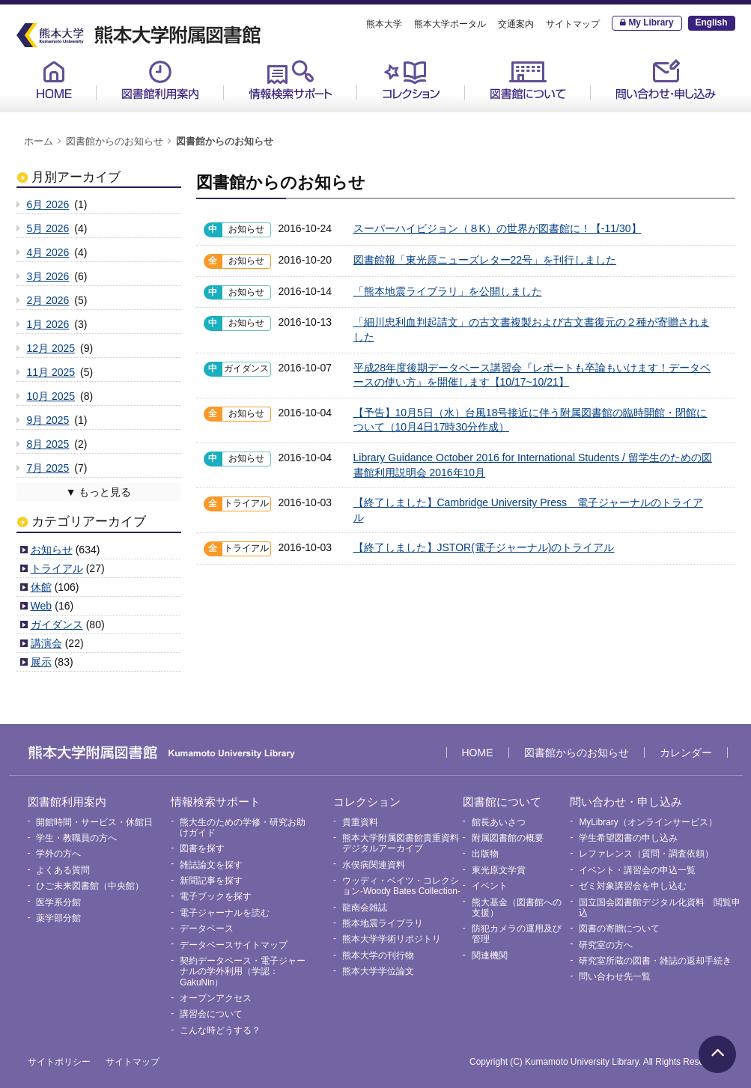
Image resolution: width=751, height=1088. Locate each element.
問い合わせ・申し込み (666, 79)
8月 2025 (48, 444)
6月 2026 (48, 204)
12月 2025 (51, 348)
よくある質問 (63, 870)
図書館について (528, 79)
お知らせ (52, 550)
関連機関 (490, 955)
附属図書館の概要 (508, 838)
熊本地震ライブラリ (382, 923)
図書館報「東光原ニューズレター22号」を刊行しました (485, 260)
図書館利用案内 (160, 79)
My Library (650, 22)
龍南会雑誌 (364, 907)
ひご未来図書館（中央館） (90, 886)
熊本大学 (384, 24)
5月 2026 (48, 228)
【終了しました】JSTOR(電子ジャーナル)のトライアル (484, 547)
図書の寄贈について (619, 928)
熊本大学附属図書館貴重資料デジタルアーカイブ (400, 843)
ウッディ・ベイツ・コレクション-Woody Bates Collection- (401, 885)
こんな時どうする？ (220, 1030)
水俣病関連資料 (373, 865)
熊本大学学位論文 (378, 971)
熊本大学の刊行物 (378, 955)
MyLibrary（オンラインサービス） (648, 822)
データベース (207, 928)
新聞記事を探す (211, 880)
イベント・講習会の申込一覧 (637, 870)
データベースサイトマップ (234, 945)
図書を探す (202, 848)
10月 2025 (51, 396)
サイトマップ (573, 24)
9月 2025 (48, 420)
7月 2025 (48, 468)
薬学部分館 (58, 918)
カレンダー (686, 753)
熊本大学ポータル (450, 24)
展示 (41, 662)
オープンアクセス (216, 998)
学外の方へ (58, 853)
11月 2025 (51, 372)
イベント (490, 886)
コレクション (411, 79)
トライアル (57, 568)
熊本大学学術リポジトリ (391, 939)
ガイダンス (57, 624)
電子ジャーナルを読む (225, 913)
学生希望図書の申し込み (628, 838)
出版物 (485, 853)
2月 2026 (48, 300)
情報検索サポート (290, 79)
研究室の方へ (606, 945)
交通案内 (516, 24)
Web (41, 606)
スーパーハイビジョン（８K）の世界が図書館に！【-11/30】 (497, 228)
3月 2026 (48, 276)
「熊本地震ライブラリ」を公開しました (447, 291)
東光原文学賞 (499, 870)
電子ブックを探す (216, 896)
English (712, 22)
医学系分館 (58, 902)
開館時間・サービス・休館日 (94, 822)
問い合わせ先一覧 (615, 976)
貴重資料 (360, 822)
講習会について (211, 1014)
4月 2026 (48, 252)
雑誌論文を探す (211, 865)
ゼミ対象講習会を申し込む (633, 886)
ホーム (38, 141)
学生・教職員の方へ (76, 838)
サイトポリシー (59, 1062)
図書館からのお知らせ (114, 141)
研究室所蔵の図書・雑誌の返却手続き (655, 960)
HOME (54, 79)
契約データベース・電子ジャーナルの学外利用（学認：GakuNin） (242, 971)
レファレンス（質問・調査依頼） (646, 853)
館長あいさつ (499, 822)
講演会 (46, 643)
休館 (41, 587)
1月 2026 (48, 324)
